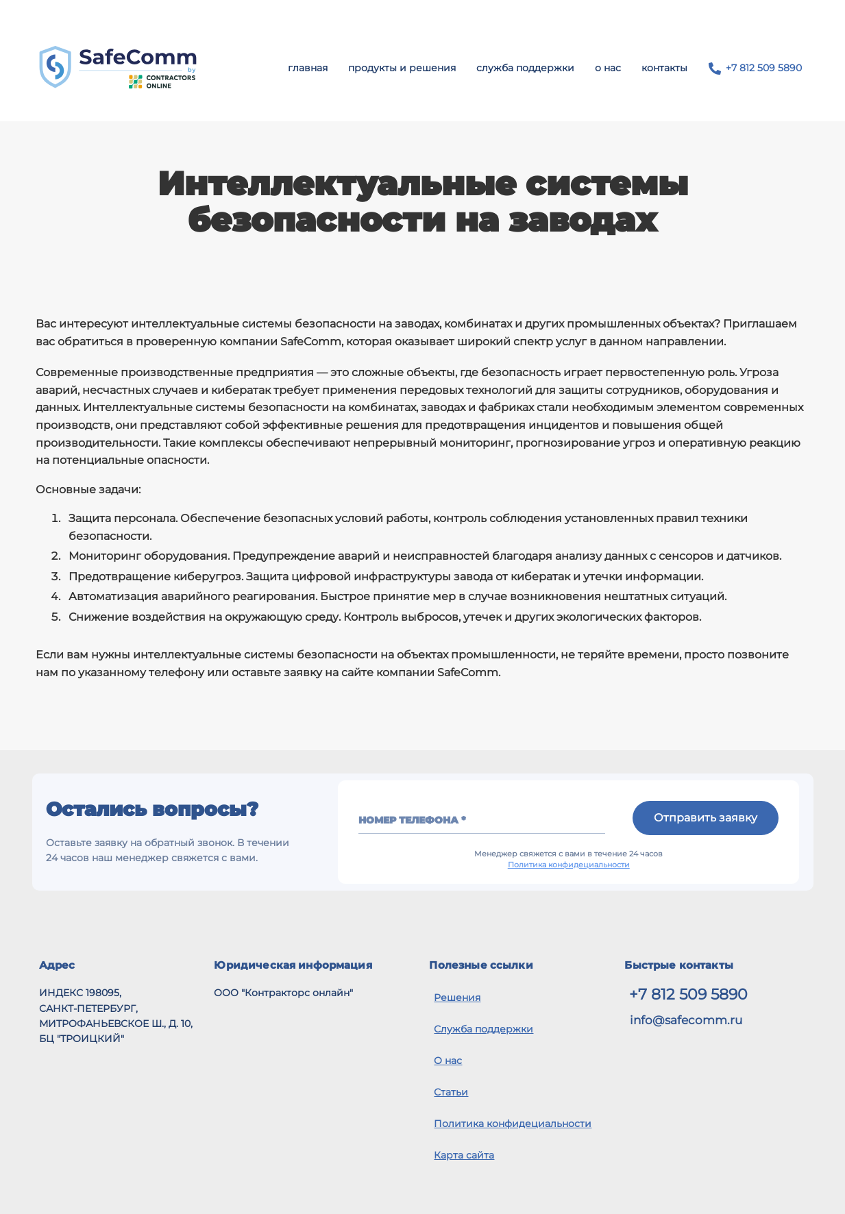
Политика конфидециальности (569, 864)
